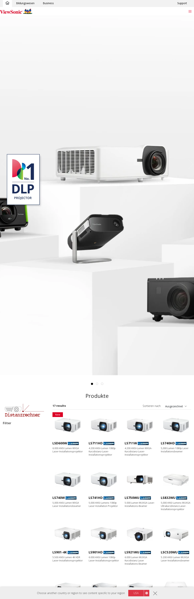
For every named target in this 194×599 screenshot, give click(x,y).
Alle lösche (38, 431)
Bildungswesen (25, 3)
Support (182, 3)
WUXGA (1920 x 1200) (22, 542)
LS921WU (132, 552)
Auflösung (13, 512)
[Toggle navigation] (190, 11)
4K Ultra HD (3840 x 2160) (25, 547)
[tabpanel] (97, 195)
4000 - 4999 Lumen (21, 573)
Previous (5, 164)
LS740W (58, 497)
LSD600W (59, 443)
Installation (11, 436)
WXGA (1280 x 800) (21, 532)
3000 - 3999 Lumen (21, 568)
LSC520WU (169, 552)
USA (136, 593)
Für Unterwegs (18, 501)
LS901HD (96, 552)
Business (48, 3)
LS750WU (132, 497)
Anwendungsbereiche (21, 476)
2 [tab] (97, 384)
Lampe (13, 455)
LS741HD (96, 497)
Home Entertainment (22, 491)
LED (11, 450)
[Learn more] (24, 410)
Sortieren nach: (152, 406)
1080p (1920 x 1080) (21, 537)
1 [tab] (92, 384)
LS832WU (168, 497)
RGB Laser (15, 466)
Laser (12, 461)
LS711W (131, 443)
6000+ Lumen (17, 583)
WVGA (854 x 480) (20, 517)
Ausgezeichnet (174, 406)
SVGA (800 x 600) (19, 522)
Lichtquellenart (16, 446)
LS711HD (96, 443)
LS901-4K (59, 552)
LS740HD (168, 443)
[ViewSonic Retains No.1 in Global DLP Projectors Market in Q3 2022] (97, 195)
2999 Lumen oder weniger (25, 563)
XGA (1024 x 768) (19, 527)
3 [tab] (102, 384)
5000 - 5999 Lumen (21, 578)
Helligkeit (13, 558)
